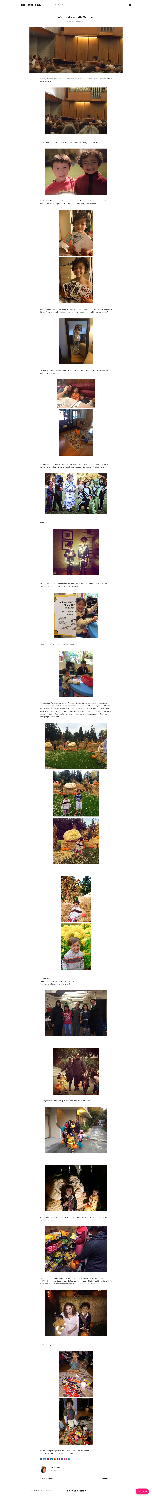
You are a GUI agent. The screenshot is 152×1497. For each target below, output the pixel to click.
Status (64, 5)
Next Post (107, 1478)
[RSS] (121, 1491)
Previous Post (46, 1478)
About (56, 5)
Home (49, 5)
